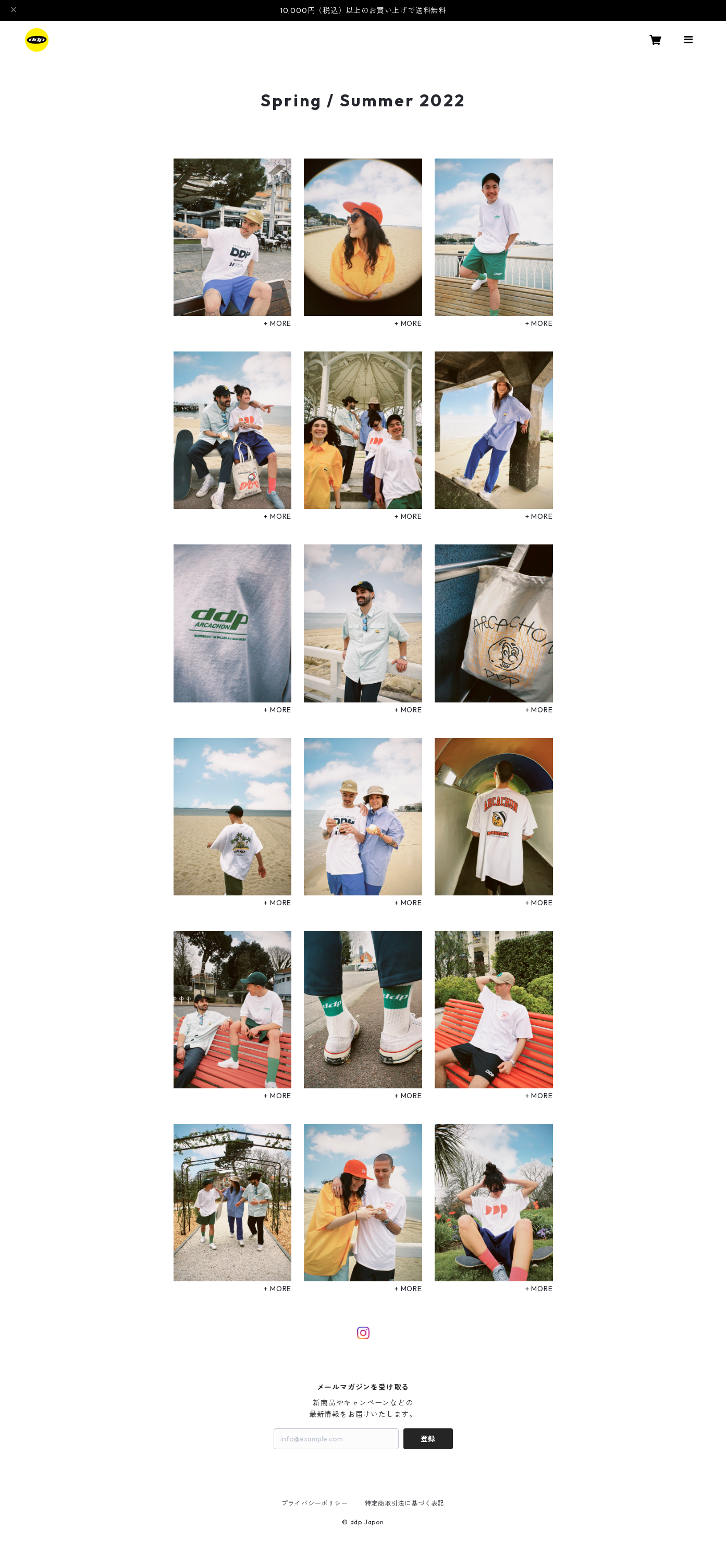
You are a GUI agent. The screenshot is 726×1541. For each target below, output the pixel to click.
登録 (428, 1438)
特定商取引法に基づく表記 (405, 1503)
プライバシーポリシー (314, 1503)
